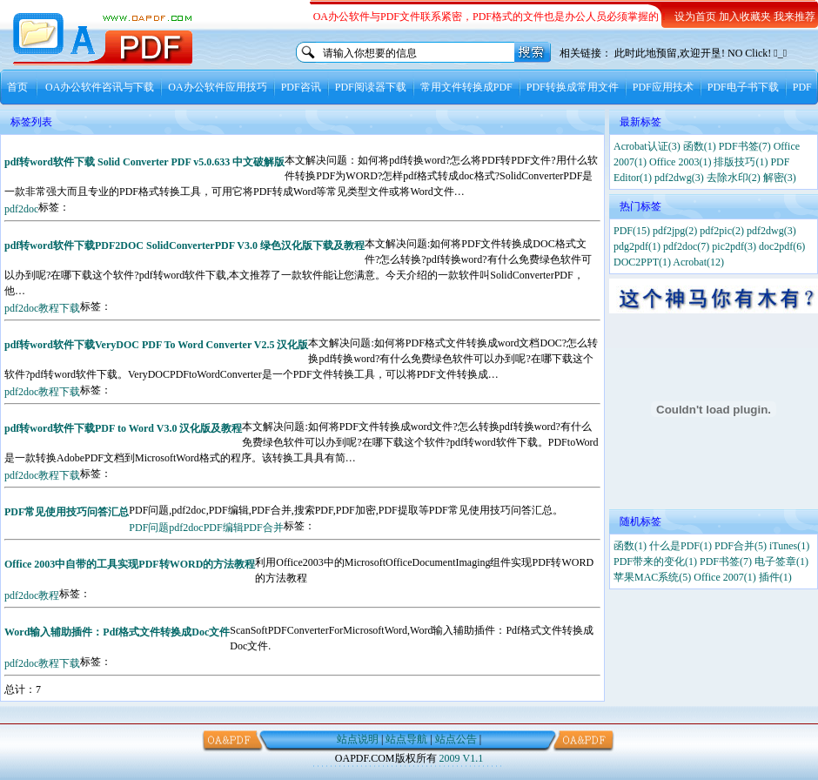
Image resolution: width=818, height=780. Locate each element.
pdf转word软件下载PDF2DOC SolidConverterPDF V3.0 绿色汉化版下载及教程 (184, 245)
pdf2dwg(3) (679, 177)
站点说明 (358, 739)
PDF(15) (632, 231)
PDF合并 (264, 527)
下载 (69, 308)
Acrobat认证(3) (647, 146)
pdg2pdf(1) (637, 246)
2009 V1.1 (461, 758)
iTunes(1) (789, 546)
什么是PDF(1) (680, 546)
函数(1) (699, 146)
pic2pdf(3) (734, 246)
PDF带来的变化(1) (655, 561)
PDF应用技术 (663, 87)
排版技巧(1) (741, 162)
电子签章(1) (781, 561)
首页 (17, 87)
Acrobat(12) (698, 262)
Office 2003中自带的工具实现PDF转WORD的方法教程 (129, 564)
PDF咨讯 (301, 87)
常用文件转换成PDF (466, 87)
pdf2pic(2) (722, 231)
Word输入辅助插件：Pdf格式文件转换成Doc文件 (117, 632)
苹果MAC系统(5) (652, 577)
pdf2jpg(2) (675, 231)
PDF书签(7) (745, 146)
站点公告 (456, 739)
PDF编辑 (224, 527)
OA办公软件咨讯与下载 (99, 87)
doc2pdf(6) (782, 246)
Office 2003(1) (680, 162)
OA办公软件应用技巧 (217, 87)
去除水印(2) (734, 177)
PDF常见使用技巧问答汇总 (66, 512)
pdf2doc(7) (686, 246)
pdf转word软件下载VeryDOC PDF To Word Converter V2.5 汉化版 (156, 345)
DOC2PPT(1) (642, 262)
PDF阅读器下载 (370, 87)
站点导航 (406, 739)
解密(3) (779, 177)
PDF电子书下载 (743, 87)
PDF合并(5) (740, 546)
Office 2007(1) (724, 577)
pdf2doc (21, 209)
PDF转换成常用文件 (572, 87)
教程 (48, 308)
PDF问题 (149, 527)
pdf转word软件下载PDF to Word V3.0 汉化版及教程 (123, 428)
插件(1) (775, 577)
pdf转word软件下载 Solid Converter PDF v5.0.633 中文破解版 (144, 162)
